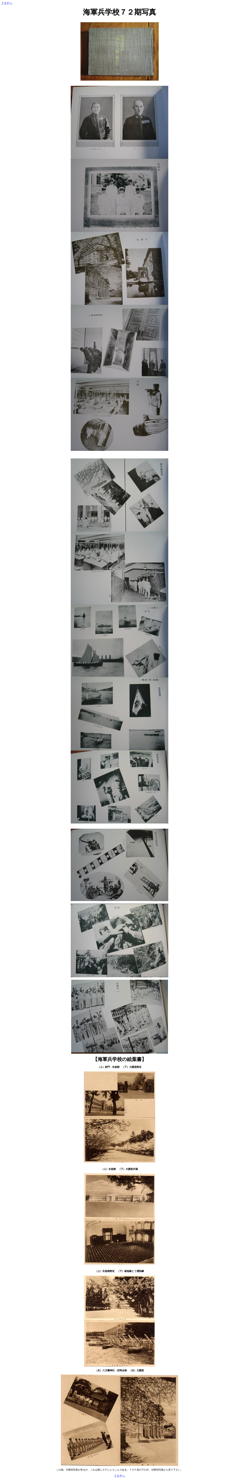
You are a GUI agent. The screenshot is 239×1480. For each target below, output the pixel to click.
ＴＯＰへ (6, 3)
